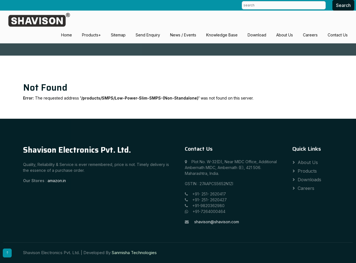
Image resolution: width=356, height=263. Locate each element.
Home (66, 35)
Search (343, 5)
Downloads (309, 179)
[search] (284, 5)
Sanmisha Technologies (134, 252)
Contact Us (338, 35)
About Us (284, 35)
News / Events (183, 35)
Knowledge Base (222, 35)
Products (90, 35)
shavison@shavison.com (216, 221)
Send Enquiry (148, 35)
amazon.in (57, 180)
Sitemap (118, 35)
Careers (310, 35)
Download (257, 35)
